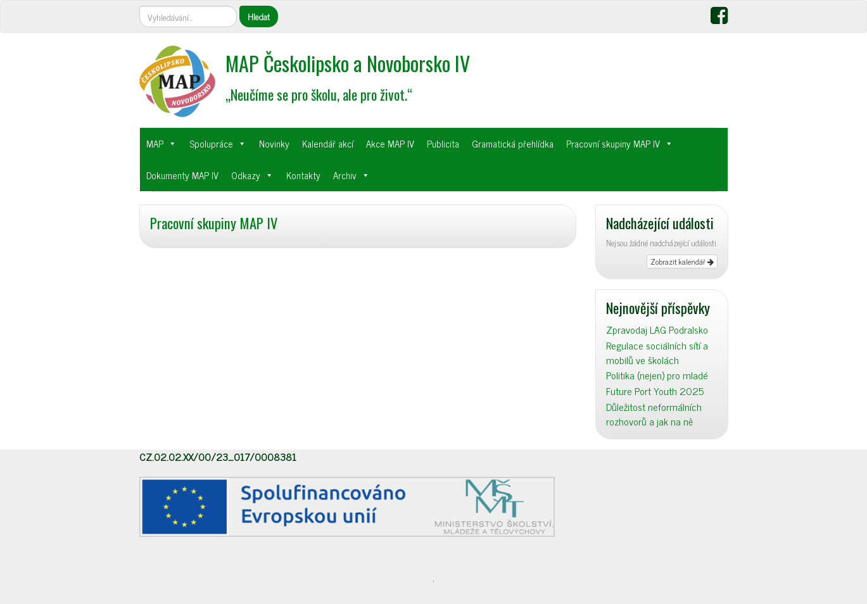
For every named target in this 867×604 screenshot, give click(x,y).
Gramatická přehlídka (513, 143)
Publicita (443, 143)
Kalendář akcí (327, 143)
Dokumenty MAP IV (182, 175)
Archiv (345, 175)
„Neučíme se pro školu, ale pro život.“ (318, 94)
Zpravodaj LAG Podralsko (657, 329)
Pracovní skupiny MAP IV (613, 143)
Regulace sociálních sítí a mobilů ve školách (657, 352)
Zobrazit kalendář (682, 261)
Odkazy (245, 175)
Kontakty (303, 175)
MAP (154, 143)
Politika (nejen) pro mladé (657, 375)
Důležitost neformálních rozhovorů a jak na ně (654, 414)
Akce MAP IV (390, 143)
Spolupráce (211, 143)
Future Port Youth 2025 (655, 391)
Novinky (274, 143)
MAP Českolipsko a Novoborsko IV (347, 63)
